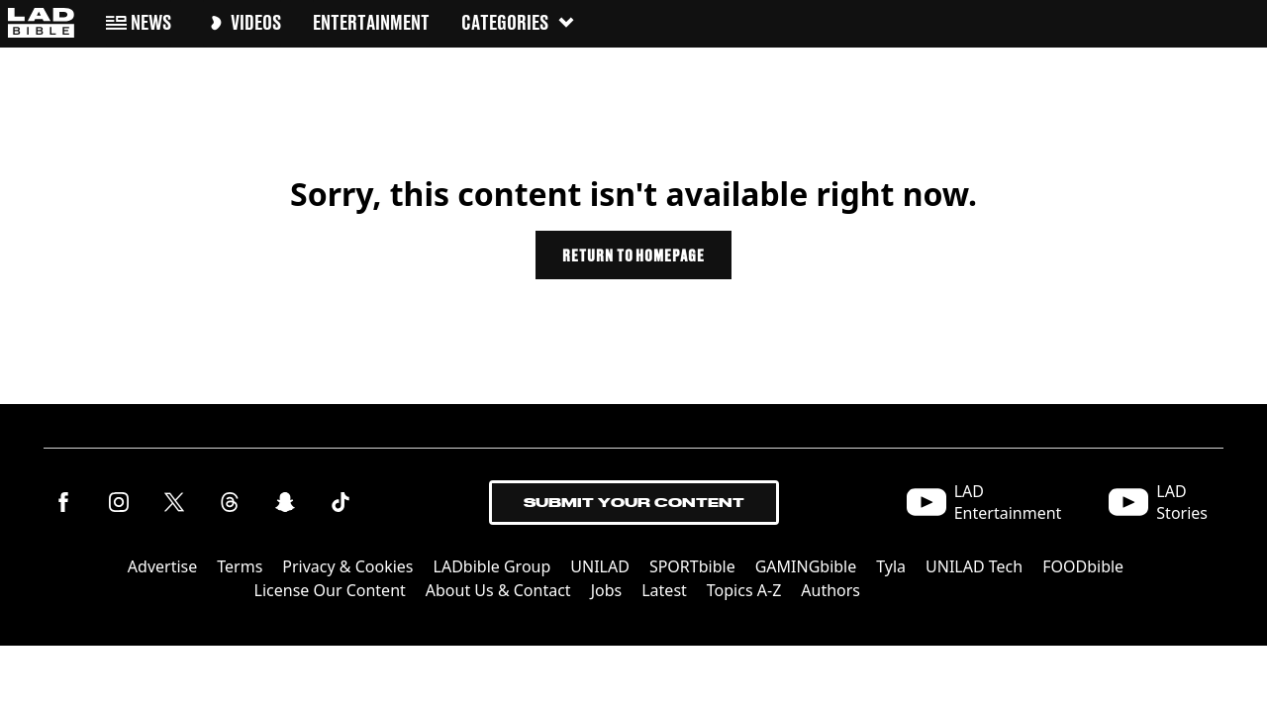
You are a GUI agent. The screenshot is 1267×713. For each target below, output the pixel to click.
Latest (664, 590)
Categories (518, 22)
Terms (239, 566)
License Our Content (330, 590)
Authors (830, 590)
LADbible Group (492, 566)
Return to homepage (633, 255)
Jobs (607, 590)
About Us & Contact (498, 590)
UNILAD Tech (974, 566)
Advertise (162, 566)
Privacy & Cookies (347, 566)
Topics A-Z (744, 590)
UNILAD (600, 566)
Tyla (891, 566)
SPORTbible (692, 566)
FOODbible (1082, 566)
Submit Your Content (634, 502)
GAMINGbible (806, 566)
